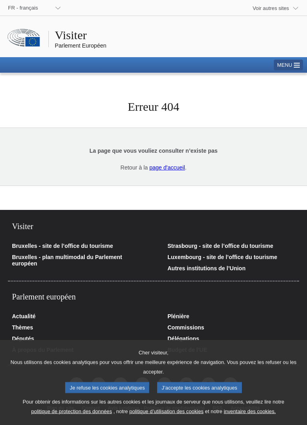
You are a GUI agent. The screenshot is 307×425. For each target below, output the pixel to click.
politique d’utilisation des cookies (167, 418)
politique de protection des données (71, 418)
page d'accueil (167, 167)
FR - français (23, 8)
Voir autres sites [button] (271, 8)
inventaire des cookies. (250, 418)
